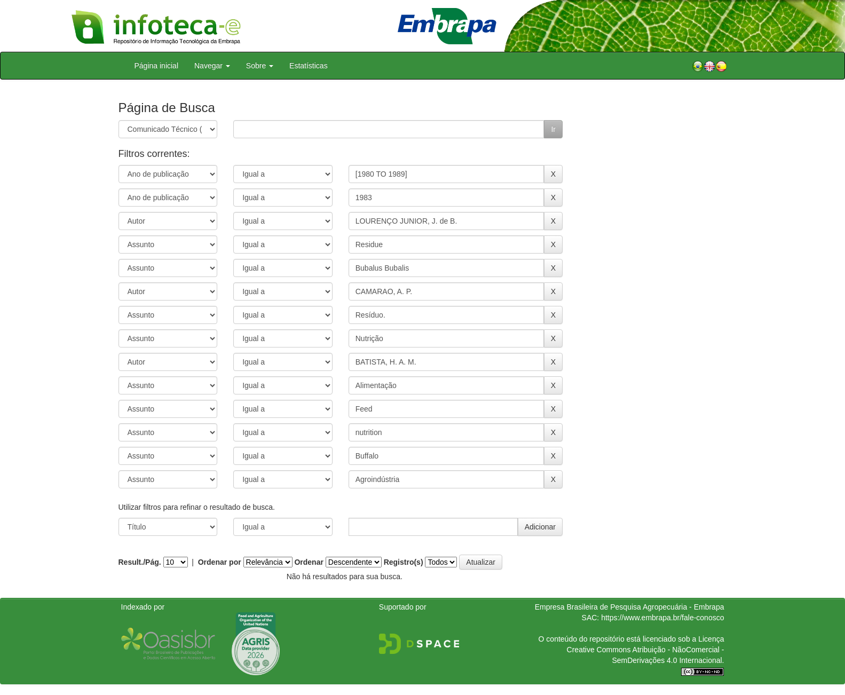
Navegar (212, 65)
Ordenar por (219, 562)
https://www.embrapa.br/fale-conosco (662, 617)
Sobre (259, 65)
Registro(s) (403, 562)
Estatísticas (308, 65)
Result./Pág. (140, 562)
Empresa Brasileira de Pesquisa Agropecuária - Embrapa (629, 607)
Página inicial (157, 65)
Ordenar (308, 562)
